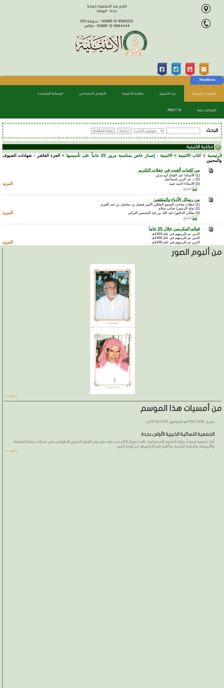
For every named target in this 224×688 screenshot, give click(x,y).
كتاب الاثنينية (189, 155)
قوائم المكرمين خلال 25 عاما (174, 229)
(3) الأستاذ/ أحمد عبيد (184, 184)
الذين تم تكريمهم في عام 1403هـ (176, 234)
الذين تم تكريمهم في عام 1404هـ (176, 238)
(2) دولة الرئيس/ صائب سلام (179, 208)
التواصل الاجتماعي (92, 93)
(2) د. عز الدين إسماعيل (182, 179)
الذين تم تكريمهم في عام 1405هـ (176, 242)
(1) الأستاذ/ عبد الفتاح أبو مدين (178, 175)
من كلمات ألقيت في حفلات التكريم (169, 170)
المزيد (7, 183)
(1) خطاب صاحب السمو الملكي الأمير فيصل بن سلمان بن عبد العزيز (150, 204)
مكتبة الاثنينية (133, 93)
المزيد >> (11, 396)
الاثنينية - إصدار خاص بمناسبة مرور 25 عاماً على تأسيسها (119, 155)
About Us (174, 110)
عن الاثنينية (167, 93)
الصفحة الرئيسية (204, 93)
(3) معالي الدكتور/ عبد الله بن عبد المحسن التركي (164, 213)
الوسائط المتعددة (50, 93)
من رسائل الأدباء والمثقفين (176, 199)
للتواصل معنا (206, 110)
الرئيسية (214, 155)
